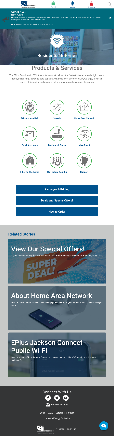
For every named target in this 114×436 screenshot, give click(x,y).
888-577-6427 (71, 429)
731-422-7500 (60, 429)
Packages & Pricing (57, 189)
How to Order (57, 211)
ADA (50, 412)
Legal (42, 412)
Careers (59, 412)
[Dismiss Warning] (110, 19)
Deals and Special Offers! (57, 200)
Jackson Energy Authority (57, 418)
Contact (70, 412)
